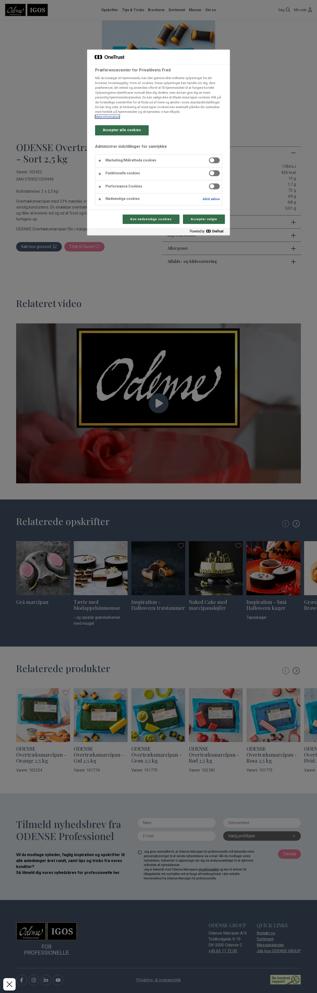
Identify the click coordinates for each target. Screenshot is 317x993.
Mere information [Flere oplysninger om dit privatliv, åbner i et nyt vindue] (107, 117)
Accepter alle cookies (122, 130)
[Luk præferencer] (9, 984)
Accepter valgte (204, 219)
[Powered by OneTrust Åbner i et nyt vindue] (208, 232)
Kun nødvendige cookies (151, 219)
